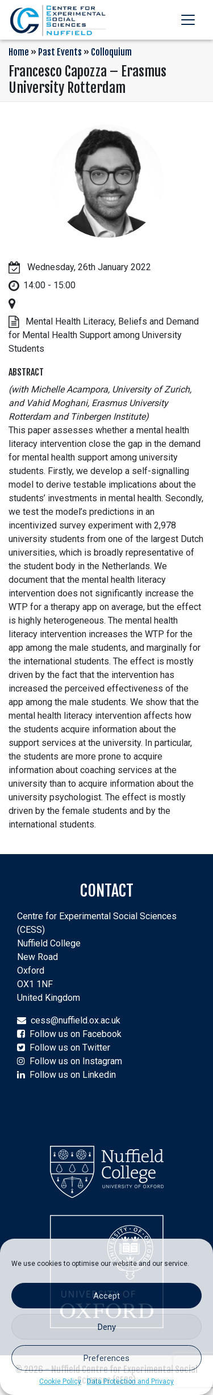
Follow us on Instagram (76, 1061)
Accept (106, 1296)
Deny (107, 1327)
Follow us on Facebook (76, 1034)
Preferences (106, 1358)
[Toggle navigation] (188, 19)
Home (19, 52)
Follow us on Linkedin (73, 1074)
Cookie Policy (60, 1381)
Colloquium (111, 52)
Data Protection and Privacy (130, 1381)
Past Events (60, 52)
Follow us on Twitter (70, 1047)
